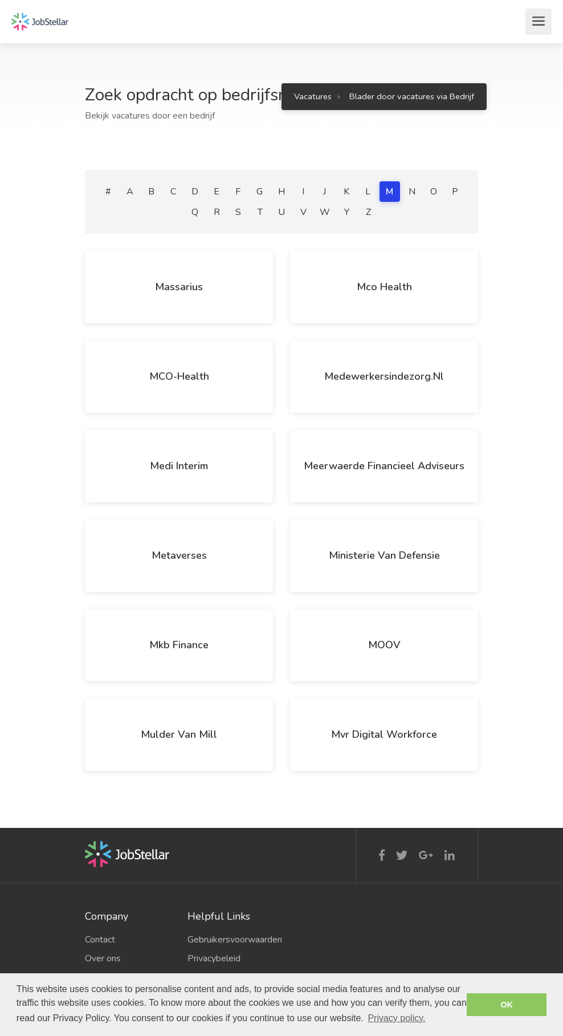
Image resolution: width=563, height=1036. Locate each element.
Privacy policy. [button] (396, 1018)
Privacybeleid (213, 958)
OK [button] (506, 1004)
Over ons (103, 958)
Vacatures (313, 96)
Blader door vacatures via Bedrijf (411, 96)
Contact (100, 939)
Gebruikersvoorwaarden (230, 939)
